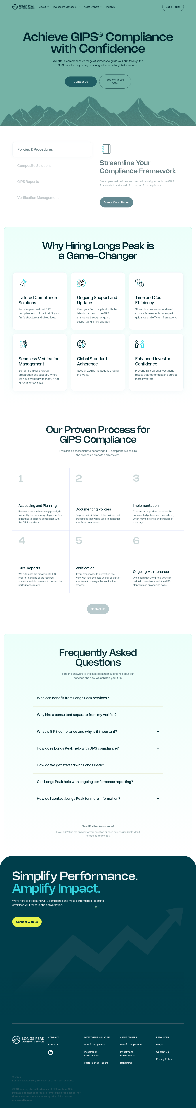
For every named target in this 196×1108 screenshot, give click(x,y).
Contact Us (81, 81)
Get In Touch (173, 6)
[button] (44, 7)
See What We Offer (115, 81)
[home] (23, 7)
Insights (110, 6)
